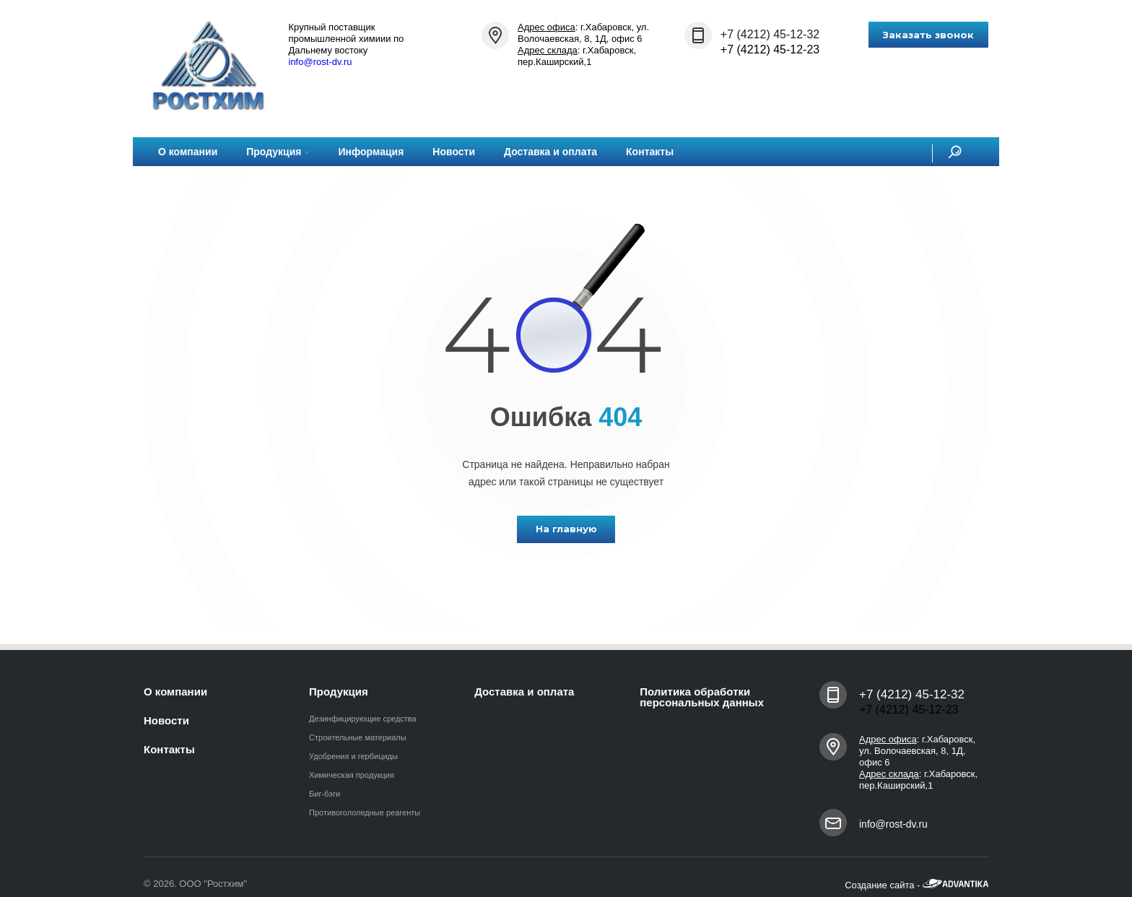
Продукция (277, 151)
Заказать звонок (928, 34)
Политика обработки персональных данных (702, 696)
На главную (566, 528)
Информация (371, 151)
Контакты (650, 151)
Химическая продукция (351, 775)
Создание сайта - (916, 885)
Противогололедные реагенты (364, 812)
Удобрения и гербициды (353, 756)
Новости (453, 151)
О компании (187, 151)
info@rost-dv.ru (320, 61)
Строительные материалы (357, 737)
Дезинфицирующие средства (363, 718)
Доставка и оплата (550, 151)
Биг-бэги (324, 793)
